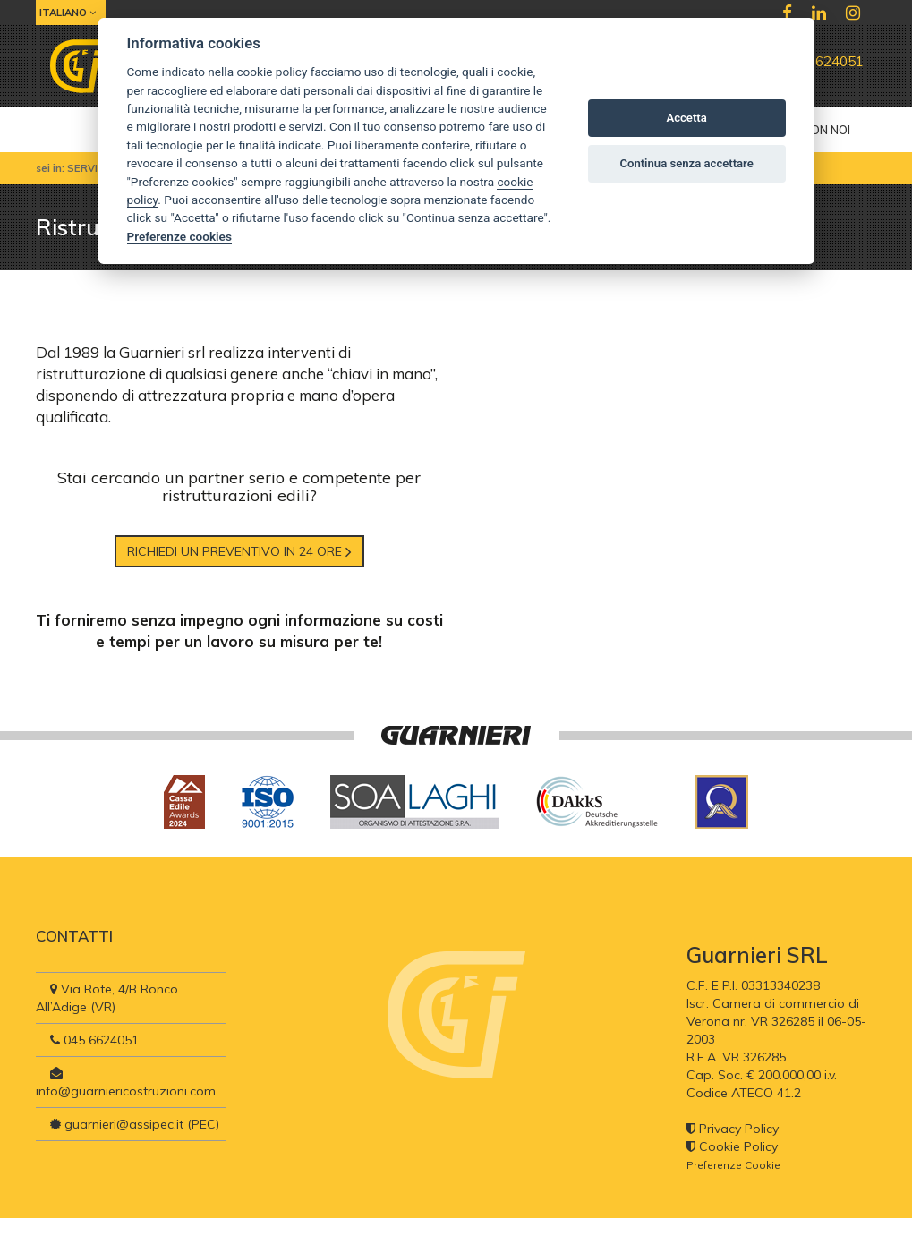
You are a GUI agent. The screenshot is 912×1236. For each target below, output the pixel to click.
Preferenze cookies (179, 236)
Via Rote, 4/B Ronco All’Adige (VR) (107, 998)
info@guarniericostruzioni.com (126, 1083)
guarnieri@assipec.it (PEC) (134, 1124)
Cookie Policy (732, 1146)
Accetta (686, 117)
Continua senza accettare (686, 163)
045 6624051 (814, 61)
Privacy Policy (732, 1129)
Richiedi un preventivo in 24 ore (239, 551)
